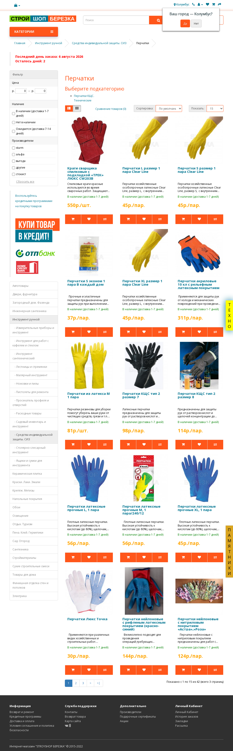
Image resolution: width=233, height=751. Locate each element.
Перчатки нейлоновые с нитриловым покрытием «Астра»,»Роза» (198, 624)
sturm (19, 148)
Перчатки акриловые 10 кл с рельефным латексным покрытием (198, 284)
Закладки (181, 721)
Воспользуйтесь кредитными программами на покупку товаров (33, 201)
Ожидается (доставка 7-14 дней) (33, 131)
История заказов (186, 716)
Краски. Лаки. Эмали (26, 482)
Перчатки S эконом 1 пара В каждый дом (86, 283)
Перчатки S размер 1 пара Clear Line (197, 170)
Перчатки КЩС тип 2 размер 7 (141, 395)
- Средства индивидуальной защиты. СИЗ (33, 437)
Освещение (20, 516)
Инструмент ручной (26, 319)
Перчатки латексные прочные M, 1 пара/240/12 (141, 509)
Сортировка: (144, 108)
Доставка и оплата (22, 721)
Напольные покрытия (27, 499)
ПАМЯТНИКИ (229, 551)
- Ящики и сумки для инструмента (27, 463)
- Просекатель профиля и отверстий (31, 402)
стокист (21, 174)
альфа (20, 154)
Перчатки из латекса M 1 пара (88, 395)
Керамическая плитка (27, 474)
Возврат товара (75, 716)
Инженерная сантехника (29, 311)
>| (98, 683)
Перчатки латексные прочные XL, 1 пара (197, 508)
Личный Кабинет (186, 712)
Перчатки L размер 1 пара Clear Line (141, 170)
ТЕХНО (229, 315)
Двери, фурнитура (25, 294)
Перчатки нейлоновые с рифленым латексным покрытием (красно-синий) (143, 624)
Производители (130, 712)
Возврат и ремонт (22, 712)
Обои (16, 507)
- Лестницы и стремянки (30, 367)
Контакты (71, 712)
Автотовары (20, 286)
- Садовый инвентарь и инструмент (29, 424)
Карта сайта (73, 721)
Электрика (20, 596)
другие (20, 167)
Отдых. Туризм (22, 524)
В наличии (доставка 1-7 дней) (32, 113)
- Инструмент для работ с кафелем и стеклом (31, 343)
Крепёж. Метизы (23, 490)
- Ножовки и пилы (26, 384)
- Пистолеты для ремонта (30, 392)
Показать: (197, 108)
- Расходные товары (27, 413)
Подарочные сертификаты (138, 716)
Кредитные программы (25, 716)
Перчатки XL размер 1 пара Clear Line (142, 283)
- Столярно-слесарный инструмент (29, 450)
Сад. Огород (21, 541)
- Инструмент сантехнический (24, 356)
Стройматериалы (24, 558)
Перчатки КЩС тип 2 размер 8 (196, 395)
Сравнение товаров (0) (110, 109)
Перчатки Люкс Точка (87, 619)
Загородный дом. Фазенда (31, 303)
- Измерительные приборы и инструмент (33, 330)
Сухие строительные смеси (31, 566)
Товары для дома (24, 575)
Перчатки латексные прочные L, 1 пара (86, 508)
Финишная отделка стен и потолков (30, 585)
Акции (124, 721)
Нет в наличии (25, 122)
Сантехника (20, 549)
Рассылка (181, 726)
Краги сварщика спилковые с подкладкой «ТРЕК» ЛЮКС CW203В (85, 173)
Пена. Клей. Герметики (28, 532)
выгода (20, 161)
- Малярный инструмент (30, 375)
